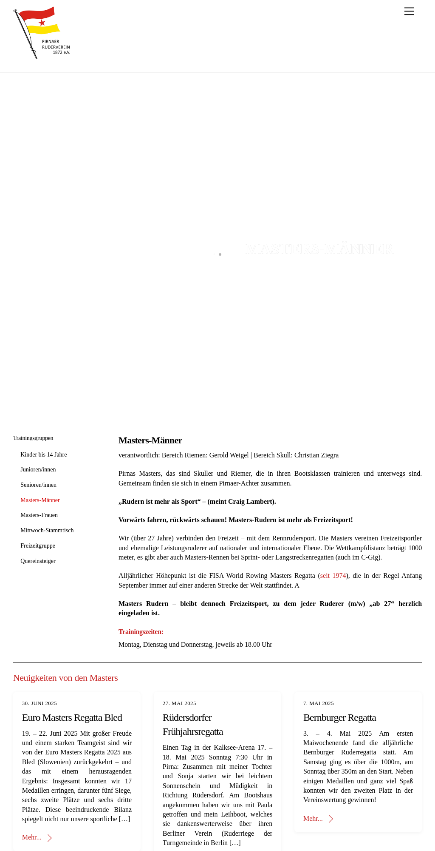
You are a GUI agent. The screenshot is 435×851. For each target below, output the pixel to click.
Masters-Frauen (39, 515)
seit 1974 (333, 575)
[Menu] (409, 11)
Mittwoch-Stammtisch (46, 530)
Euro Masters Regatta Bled (72, 717)
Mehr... (32, 837)
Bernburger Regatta (339, 717)
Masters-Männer (40, 500)
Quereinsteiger (37, 561)
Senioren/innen (38, 485)
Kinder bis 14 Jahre (43, 454)
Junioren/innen (38, 469)
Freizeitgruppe (37, 546)
